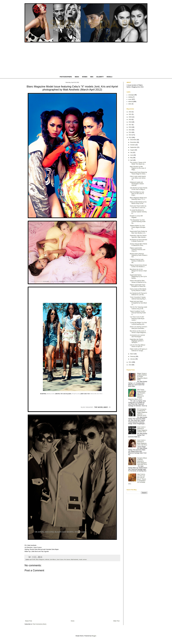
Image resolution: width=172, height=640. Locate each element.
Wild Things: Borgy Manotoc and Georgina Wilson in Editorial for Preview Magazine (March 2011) (137, 394)
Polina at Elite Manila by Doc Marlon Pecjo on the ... (138, 202)
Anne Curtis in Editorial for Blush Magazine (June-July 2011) (142, 442)
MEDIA (77, 77)
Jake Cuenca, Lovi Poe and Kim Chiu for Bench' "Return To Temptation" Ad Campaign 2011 (137, 478)
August (132, 150)
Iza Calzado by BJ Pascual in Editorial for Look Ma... (138, 293)
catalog (130, 97)
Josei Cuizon (60, 559)
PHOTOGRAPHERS (66, 77)
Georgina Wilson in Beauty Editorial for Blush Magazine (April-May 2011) (142, 461)
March (132, 354)
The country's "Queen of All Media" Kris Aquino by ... (138, 163)
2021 (130, 114)
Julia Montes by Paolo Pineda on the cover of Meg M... (138, 188)
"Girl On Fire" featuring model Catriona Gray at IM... (138, 307)
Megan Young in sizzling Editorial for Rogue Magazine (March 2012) (142, 377)
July (131, 152)
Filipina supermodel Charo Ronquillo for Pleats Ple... (138, 285)
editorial (47, 559)
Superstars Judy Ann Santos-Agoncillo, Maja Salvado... (138, 236)
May (131, 157)
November (133, 142)
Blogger (94, 636)
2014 (130, 132)
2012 (130, 137)
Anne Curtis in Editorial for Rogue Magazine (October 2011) (142, 429)
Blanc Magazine (40, 559)
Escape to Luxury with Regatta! (136, 216)
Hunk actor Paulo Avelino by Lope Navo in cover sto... (138, 206)
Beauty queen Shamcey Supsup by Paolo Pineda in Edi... (138, 255)
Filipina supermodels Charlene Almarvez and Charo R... (137, 249)
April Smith (32, 559)
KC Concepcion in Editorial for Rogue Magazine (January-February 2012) (142, 412)
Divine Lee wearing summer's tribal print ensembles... (138, 327)
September (133, 147)
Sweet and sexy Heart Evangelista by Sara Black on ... (138, 303)
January (132, 359)
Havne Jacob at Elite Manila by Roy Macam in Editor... (138, 289)
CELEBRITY (100, 77)
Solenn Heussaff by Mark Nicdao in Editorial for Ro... (138, 281)
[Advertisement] (86, 58)
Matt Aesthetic (74, 559)
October (132, 145)
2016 (130, 127)
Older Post (116, 621)
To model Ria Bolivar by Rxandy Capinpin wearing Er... (138, 211)
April (131, 160)
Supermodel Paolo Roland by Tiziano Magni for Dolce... (138, 173)
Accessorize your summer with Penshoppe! (137, 335)
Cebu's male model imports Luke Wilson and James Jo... (138, 178)
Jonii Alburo (53, 559)
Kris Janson (67, 559)
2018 (130, 122)
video (129, 104)
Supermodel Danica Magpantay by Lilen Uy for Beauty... (138, 276)
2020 (130, 117)
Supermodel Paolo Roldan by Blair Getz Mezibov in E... (138, 232)
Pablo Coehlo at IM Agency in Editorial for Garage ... (138, 349)
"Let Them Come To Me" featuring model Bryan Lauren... (137, 318)
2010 (130, 365)
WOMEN (84, 77)
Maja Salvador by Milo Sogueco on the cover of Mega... (138, 168)
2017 (130, 124)
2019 (130, 119)
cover (129, 99)
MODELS (109, 77)
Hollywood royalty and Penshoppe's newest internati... (137, 183)
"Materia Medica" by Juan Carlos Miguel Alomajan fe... (137, 227)
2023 (130, 112)
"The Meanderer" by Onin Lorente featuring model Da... (137, 221)
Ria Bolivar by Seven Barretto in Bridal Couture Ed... (138, 240)
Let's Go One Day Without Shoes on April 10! (137, 345)
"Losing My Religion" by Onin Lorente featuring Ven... (138, 323)
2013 (130, 135)
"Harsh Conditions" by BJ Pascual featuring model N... (138, 312)
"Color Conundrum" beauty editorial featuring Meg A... (138, 298)
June (131, 155)
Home (72, 621)
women (85, 559)
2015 (130, 130)
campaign (131, 95)
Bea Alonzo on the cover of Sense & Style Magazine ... (138, 331)
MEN (91, 77)
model (80, 559)
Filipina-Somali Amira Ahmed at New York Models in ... (138, 265)
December (133, 139)
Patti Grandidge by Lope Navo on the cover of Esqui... (137, 193)
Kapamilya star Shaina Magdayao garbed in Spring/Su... (136, 341)
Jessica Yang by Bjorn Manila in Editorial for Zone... (138, 244)
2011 (130, 362)
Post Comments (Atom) (39, 624)
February (133, 356)
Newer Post (28, 621)
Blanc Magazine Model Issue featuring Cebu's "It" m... (138, 198)
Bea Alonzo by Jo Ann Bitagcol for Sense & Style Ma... (138, 271)
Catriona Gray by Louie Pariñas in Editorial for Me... (137, 261)
